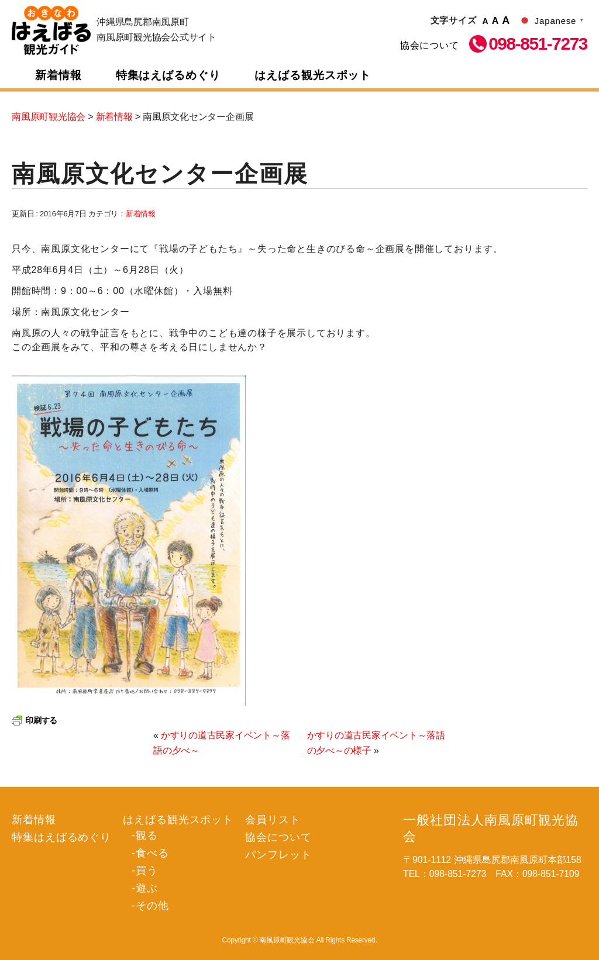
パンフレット (278, 855)
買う (147, 870)
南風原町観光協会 (51, 30)
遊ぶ (147, 888)
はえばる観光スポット (312, 75)
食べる (152, 853)
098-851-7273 (537, 44)
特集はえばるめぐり (168, 75)
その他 (152, 905)
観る (147, 835)
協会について (429, 45)
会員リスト (273, 820)
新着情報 (58, 75)
